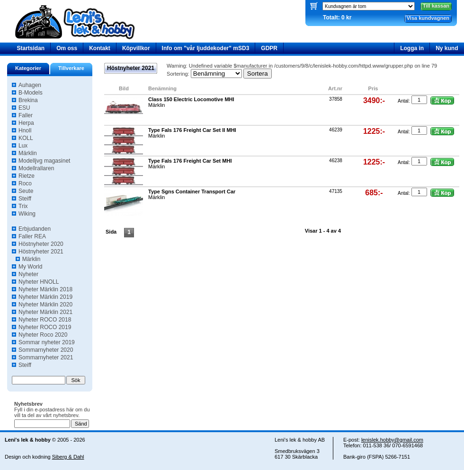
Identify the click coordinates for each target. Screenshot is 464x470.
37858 (335, 99)
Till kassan (436, 6)
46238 (335, 160)
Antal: (404, 101)
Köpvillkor (136, 48)
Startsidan (31, 48)
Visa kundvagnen (428, 18)
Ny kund (447, 48)
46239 (335, 129)
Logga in (412, 48)
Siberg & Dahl (68, 457)
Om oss (66, 48)
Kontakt (99, 48)
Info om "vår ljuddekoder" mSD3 (206, 48)
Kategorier (28, 68)
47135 (335, 191)
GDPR (269, 48)
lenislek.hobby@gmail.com (392, 440)
